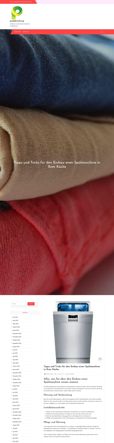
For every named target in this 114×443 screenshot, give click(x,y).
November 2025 (17, 337)
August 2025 (16, 346)
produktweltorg (49, 374)
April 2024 (15, 399)
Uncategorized (70, 374)
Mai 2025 (15, 356)
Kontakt (26, 32)
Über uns (18, 32)
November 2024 (17, 376)
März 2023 (15, 441)
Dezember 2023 (17, 412)
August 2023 (16, 425)
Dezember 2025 (17, 333)
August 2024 (16, 386)
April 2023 (15, 438)
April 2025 (15, 360)
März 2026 (15, 324)
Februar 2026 (16, 327)
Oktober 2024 (16, 379)
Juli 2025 (15, 350)
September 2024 (17, 382)
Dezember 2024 (17, 373)
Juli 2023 (15, 428)
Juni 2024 (15, 392)
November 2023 (17, 415)
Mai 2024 (15, 396)
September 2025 (17, 343)
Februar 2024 (16, 405)
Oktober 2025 (16, 340)
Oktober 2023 (16, 418)
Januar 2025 (16, 369)
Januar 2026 (16, 330)
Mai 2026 (15, 317)
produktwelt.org (17, 21)
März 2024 (15, 402)
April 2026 (15, 320)
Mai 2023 (15, 435)
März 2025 (15, 363)
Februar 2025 (16, 366)
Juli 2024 (15, 389)
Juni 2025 (15, 353)
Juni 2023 (15, 431)
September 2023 (17, 422)
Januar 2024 (16, 409)
